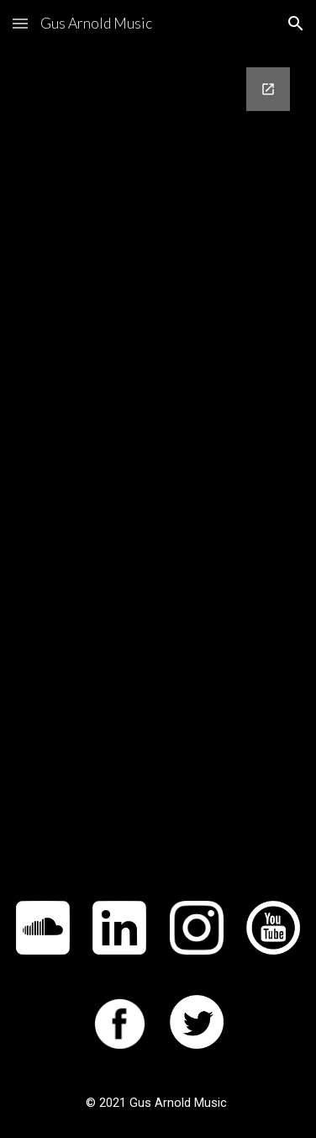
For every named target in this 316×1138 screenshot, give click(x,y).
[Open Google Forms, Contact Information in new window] (268, 89)
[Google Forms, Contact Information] (158, 463)
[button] (20, 23)
